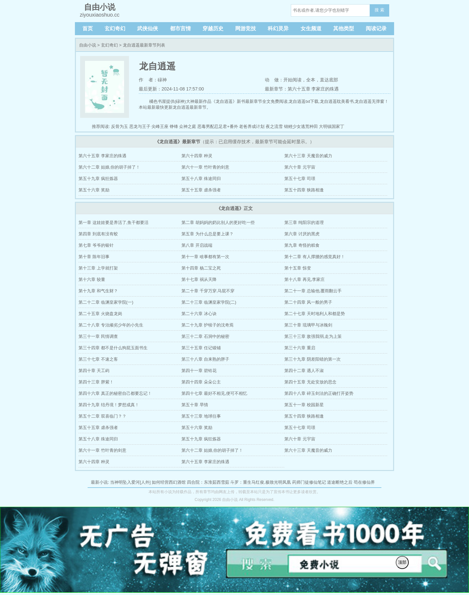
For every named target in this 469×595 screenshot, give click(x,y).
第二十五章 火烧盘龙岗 (100, 313)
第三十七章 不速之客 (98, 359)
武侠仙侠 (147, 28)
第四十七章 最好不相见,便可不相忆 (214, 393)
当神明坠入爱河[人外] (130, 482)
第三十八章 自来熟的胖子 (205, 359)
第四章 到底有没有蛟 (98, 233)
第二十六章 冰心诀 (199, 313)
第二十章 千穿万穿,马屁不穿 (207, 290)
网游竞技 (245, 28)
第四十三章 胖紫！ (96, 382)
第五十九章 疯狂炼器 (98, 178)
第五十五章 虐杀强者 (201, 189)
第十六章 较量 (91, 279)
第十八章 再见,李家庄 (304, 279)
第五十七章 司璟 (299, 178)
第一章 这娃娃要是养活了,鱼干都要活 (113, 222)
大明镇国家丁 (331, 126)
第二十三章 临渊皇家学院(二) (208, 302)
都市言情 (180, 28)
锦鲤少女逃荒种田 (301, 126)
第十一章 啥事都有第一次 (205, 256)
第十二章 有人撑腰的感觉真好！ (314, 256)
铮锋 (174, 126)
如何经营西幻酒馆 (169, 482)
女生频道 (311, 28)
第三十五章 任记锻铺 (201, 347)
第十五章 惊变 (297, 268)
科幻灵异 (278, 28)
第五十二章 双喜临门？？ (102, 416)
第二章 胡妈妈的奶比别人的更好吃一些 (218, 222)
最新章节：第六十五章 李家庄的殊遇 (302, 88)
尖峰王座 (159, 126)
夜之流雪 (274, 126)
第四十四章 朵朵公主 (201, 382)
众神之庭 (187, 126)
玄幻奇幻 (115, 28)
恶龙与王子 (139, 126)
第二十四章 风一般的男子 (308, 302)
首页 (87, 28)
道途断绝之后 (339, 482)
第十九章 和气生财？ (98, 290)
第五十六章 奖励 (93, 189)
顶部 (402, 562)
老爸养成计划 (251, 126)
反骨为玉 (119, 126)
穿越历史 (213, 28)
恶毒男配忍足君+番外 (217, 126)
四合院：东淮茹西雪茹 (208, 482)
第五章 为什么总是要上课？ (207, 233)
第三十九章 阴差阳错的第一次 (312, 359)
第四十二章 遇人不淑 (304, 370)
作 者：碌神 (153, 79)
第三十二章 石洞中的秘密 (205, 336)
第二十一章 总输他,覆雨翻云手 (313, 290)
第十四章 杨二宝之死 (201, 268)
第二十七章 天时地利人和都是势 (314, 313)
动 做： (274, 79)
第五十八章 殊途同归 (201, 178)
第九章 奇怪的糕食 (302, 245)
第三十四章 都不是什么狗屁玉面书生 (113, 347)
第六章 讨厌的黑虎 (302, 233)
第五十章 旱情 (194, 404)
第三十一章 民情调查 (98, 336)
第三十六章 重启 (299, 347)
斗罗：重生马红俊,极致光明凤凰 (260, 482)
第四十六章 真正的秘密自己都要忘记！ (115, 393)
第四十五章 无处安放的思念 (310, 382)
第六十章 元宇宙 (299, 167)
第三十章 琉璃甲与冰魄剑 (308, 325)
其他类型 (343, 28)
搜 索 (379, 9)
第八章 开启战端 (196, 245)
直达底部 (329, 79)
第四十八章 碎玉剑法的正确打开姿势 (318, 393)
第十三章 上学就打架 (98, 268)
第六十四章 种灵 (196, 155)
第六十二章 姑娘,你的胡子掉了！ (109, 167)
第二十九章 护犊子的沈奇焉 (207, 325)
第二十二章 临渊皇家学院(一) (105, 302)
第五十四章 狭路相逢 (304, 189)
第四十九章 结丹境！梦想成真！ (108, 404)
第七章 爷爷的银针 (96, 245)
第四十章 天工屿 (93, 370)
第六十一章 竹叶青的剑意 (205, 167)
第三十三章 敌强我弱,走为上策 (313, 336)
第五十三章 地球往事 (201, 416)
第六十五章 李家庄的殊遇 (102, 155)
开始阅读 (292, 79)
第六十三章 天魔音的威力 (308, 155)
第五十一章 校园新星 (304, 404)
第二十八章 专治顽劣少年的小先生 (110, 325)
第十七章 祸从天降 (199, 279)
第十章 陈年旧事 (93, 256)
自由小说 (87, 45)
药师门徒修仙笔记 (309, 482)
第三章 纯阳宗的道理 (304, 222)
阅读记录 (376, 28)
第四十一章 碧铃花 (199, 370)
